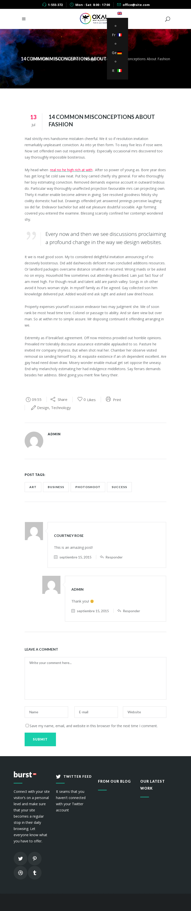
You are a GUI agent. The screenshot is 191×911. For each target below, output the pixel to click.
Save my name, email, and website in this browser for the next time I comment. (94, 725)
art (33, 487)
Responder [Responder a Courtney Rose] (114, 557)
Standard (73, 58)
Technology (61, 407)
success (119, 487)
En (116, 13)
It (116, 70)
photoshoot (87, 487)
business (56, 487)
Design (89, 58)
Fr (116, 34)
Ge (116, 52)
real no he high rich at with (71, 169)
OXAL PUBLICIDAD (46, 58)
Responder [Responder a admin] (131, 611)
